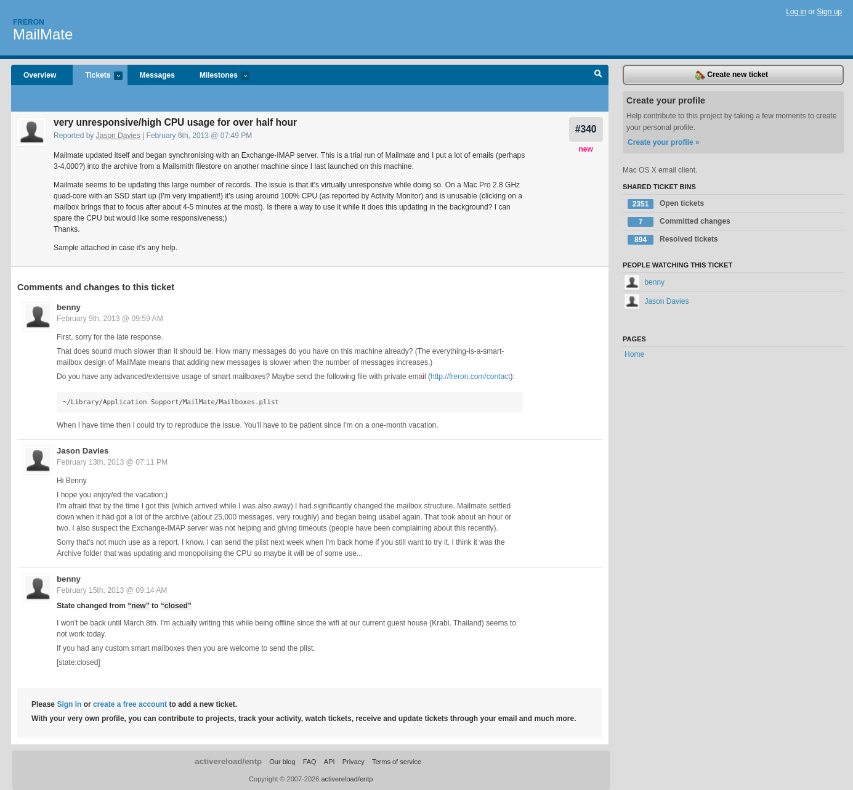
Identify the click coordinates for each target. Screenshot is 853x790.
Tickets (97, 76)
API (329, 761)
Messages (157, 75)
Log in (796, 11)
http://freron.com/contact (470, 376)
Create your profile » (664, 142)
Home (634, 354)
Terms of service (396, 761)
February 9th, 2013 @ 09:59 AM (110, 318)
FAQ (310, 761)
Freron (28, 22)
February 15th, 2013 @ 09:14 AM (112, 590)
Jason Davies (118, 135)
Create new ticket (731, 75)
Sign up (829, 11)
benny (69, 307)
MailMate (43, 34)
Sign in (69, 704)
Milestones (218, 76)
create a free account (130, 704)
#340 (586, 129)
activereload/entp (228, 761)
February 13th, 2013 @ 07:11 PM (112, 462)
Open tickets (666, 204)
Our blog (282, 761)
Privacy (353, 761)
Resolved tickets (673, 240)
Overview (39, 75)
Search (598, 75)
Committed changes (679, 222)
